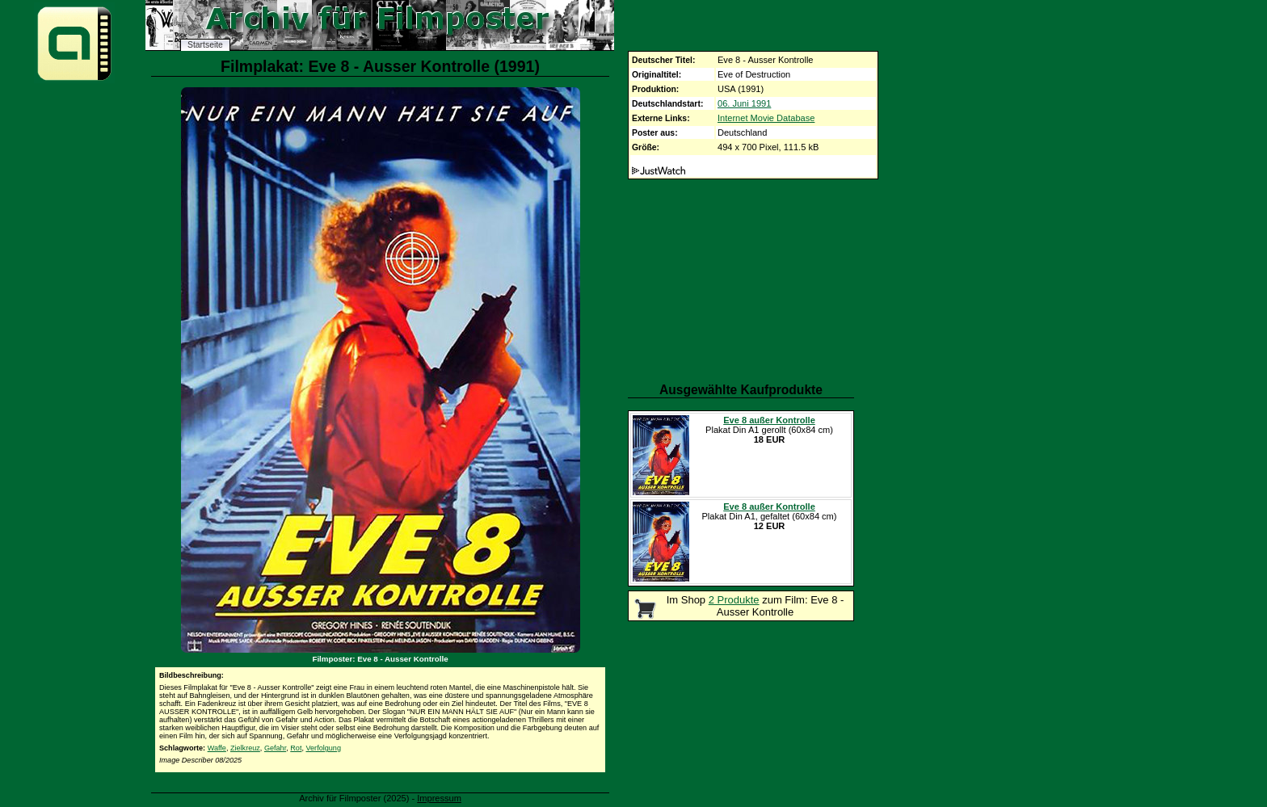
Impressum (439, 798)
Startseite (205, 44)
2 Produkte (734, 600)
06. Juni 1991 (744, 103)
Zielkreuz (245, 748)
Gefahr (275, 748)
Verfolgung (323, 748)
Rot (295, 748)
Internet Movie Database (766, 118)
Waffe (217, 748)
